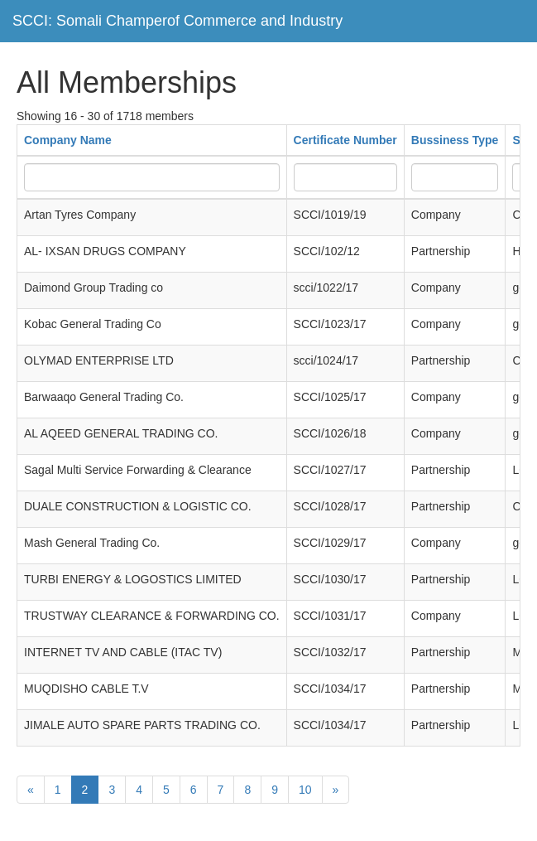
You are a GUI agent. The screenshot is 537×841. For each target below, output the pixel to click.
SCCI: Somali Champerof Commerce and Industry (177, 20)
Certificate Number (345, 140)
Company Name (68, 140)
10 (305, 789)
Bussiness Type (455, 140)
